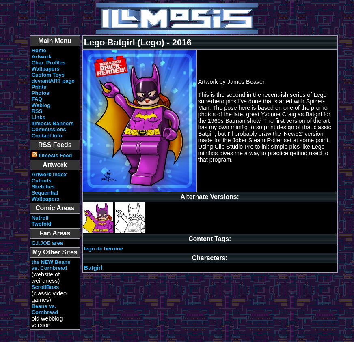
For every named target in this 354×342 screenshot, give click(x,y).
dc (99, 249)
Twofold (42, 224)
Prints (39, 87)
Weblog (41, 105)
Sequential (45, 193)
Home (39, 50)
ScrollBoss (45, 287)
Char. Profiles (49, 63)
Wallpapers (46, 69)
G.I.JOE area (47, 243)
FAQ (37, 99)
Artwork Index (49, 174)
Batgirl (93, 268)
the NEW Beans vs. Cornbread (51, 265)
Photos (41, 93)
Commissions (49, 129)
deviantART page (53, 81)
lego (89, 249)
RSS (37, 111)
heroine (113, 249)
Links (38, 117)
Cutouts (42, 180)
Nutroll (40, 218)
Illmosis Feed (52, 155)
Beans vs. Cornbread (45, 309)
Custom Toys (48, 75)
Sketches (43, 187)
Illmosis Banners (53, 123)
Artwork (42, 56)
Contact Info (47, 136)
